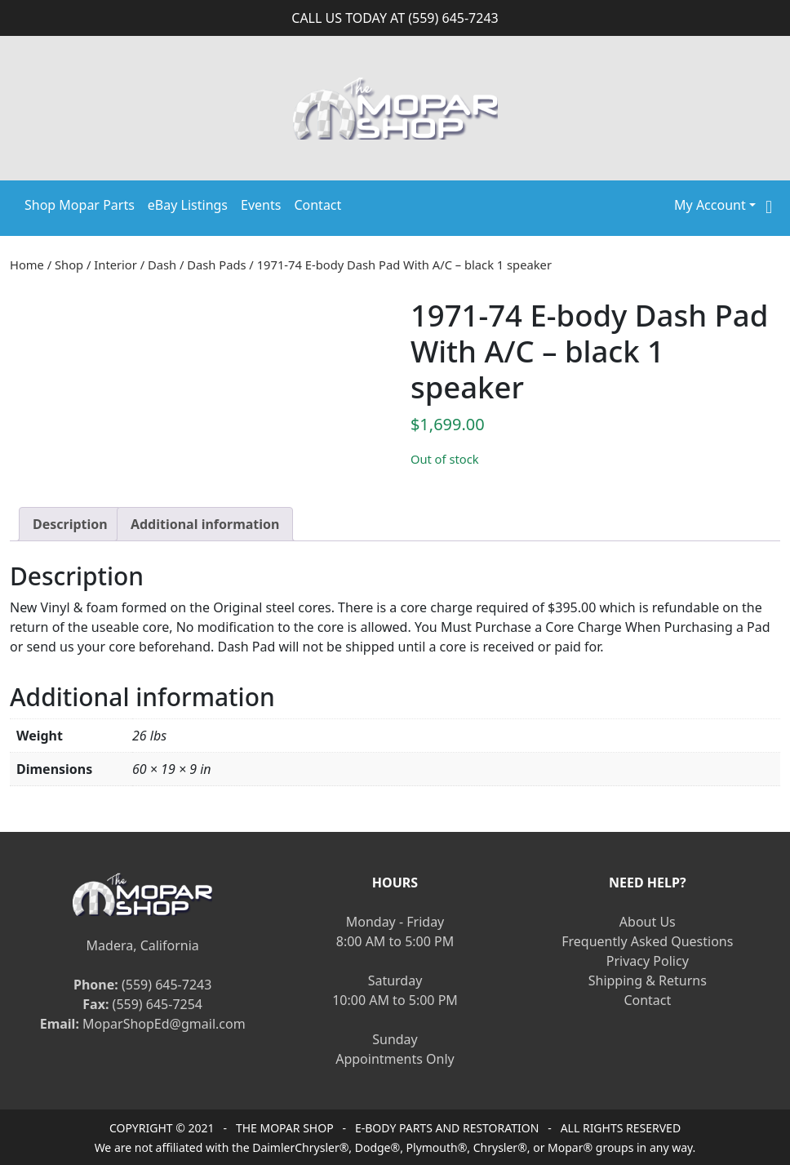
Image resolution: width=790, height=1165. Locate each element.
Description (70, 524)
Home (27, 264)
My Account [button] (710, 205)
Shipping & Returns (647, 980)
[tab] (70, 524)
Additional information (205, 524)
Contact (317, 205)
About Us (647, 922)
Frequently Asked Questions (647, 941)
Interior (115, 264)
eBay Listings (188, 205)
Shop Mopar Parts (79, 205)
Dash (162, 264)
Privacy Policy (647, 961)
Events (261, 205)
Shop (69, 264)
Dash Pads (216, 264)
